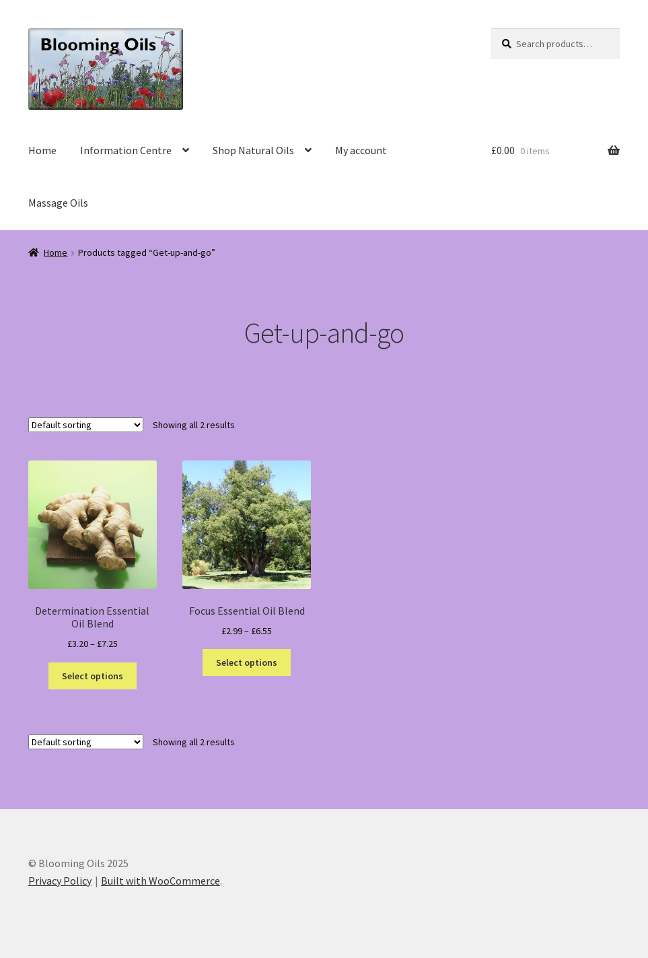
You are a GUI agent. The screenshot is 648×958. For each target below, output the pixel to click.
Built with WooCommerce (160, 880)
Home (42, 150)
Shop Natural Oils (253, 150)
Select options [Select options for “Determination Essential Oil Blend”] (92, 676)
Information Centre (126, 150)
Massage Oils (58, 202)
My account (361, 150)
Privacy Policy (60, 880)
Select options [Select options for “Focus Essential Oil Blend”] (246, 662)
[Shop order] (85, 424)
